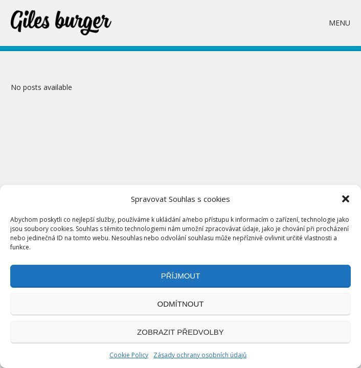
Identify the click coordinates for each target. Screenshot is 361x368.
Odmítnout (180, 304)
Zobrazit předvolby (180, 332)
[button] (346, 199)
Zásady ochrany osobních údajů (199, 355)
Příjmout (180, 275)
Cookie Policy (128, 355)
